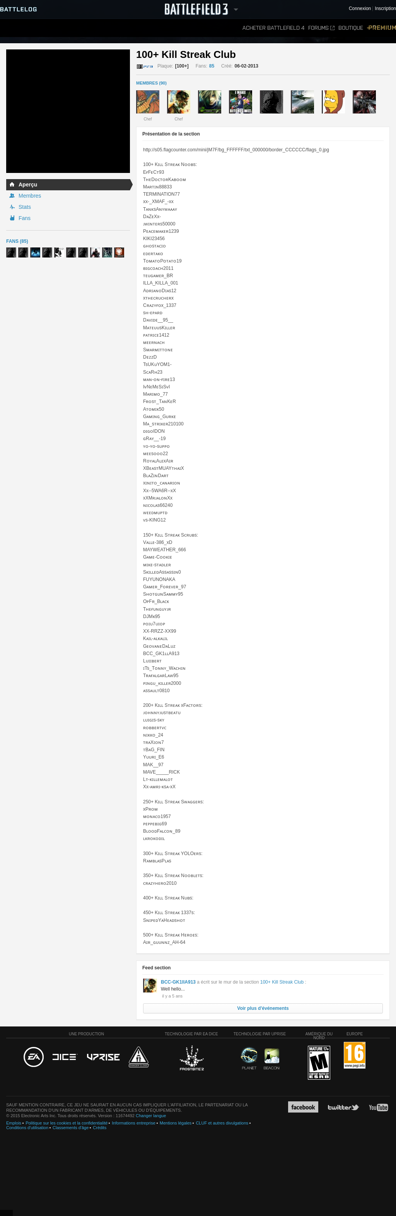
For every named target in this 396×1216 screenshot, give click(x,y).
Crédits (99, 1127)
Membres (30, 196)
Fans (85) (17, 241)
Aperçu (28, 184)
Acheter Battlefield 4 (273, 28)
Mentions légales (176, 1123)
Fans (25, 218)
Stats (25, 207)
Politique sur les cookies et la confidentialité (67, 1123)
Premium (381, 28)
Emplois (13, 1123)
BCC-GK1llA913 (178, 982)
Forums (321, 28)
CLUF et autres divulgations (222, 1123)
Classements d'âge (71, 1127)
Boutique (350, 28)
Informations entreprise (133, 1123)
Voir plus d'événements (262, 1008)
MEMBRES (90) (151, 83)
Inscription (385, 8)
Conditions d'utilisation (27, 1127)
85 (211, 66)
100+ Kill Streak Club (282, 982)
